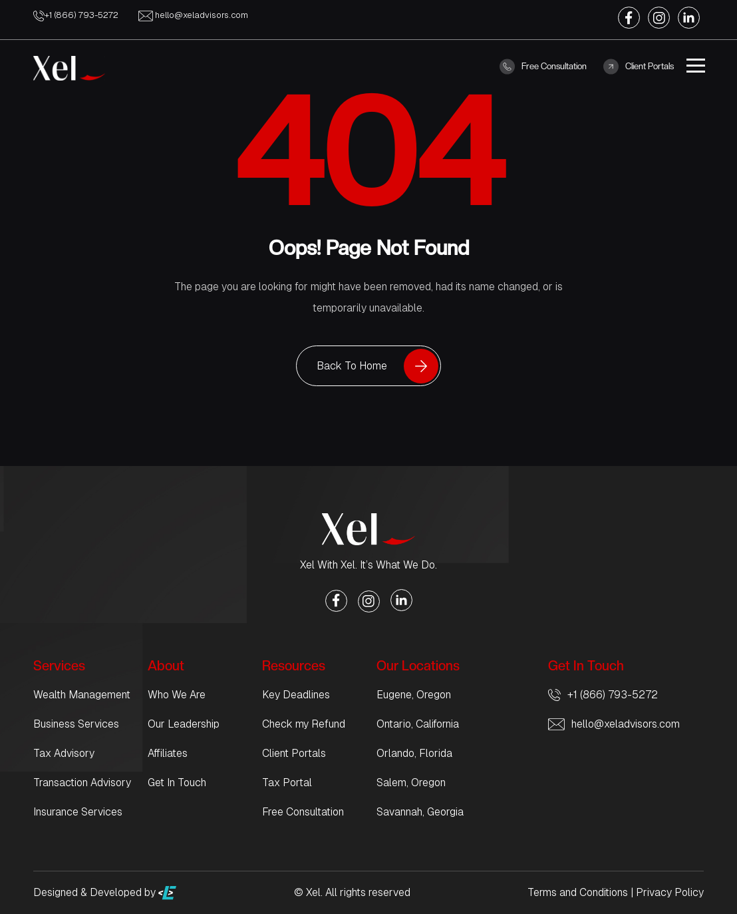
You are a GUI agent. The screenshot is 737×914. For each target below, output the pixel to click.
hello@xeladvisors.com (193, 15)
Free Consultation (543, 66)
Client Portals (638, 66)
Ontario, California (417, 724)
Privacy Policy (670, 892)
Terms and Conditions (577, 892)
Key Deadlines (296, 695)
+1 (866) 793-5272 (75, 15)
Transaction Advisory (82, 783)
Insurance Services (77, 812)
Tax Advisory (63, 753)
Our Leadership (184, 724)
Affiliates (168, 753)
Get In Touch (177, 783)
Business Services (76, 724)
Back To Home (352, 366)
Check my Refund (303, 724)
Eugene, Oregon (413, 695)
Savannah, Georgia (420, 812)
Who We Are (177, 695)
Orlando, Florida (414, 753)
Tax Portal (287, 783)
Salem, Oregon (411, 783)
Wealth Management (81, 695)
